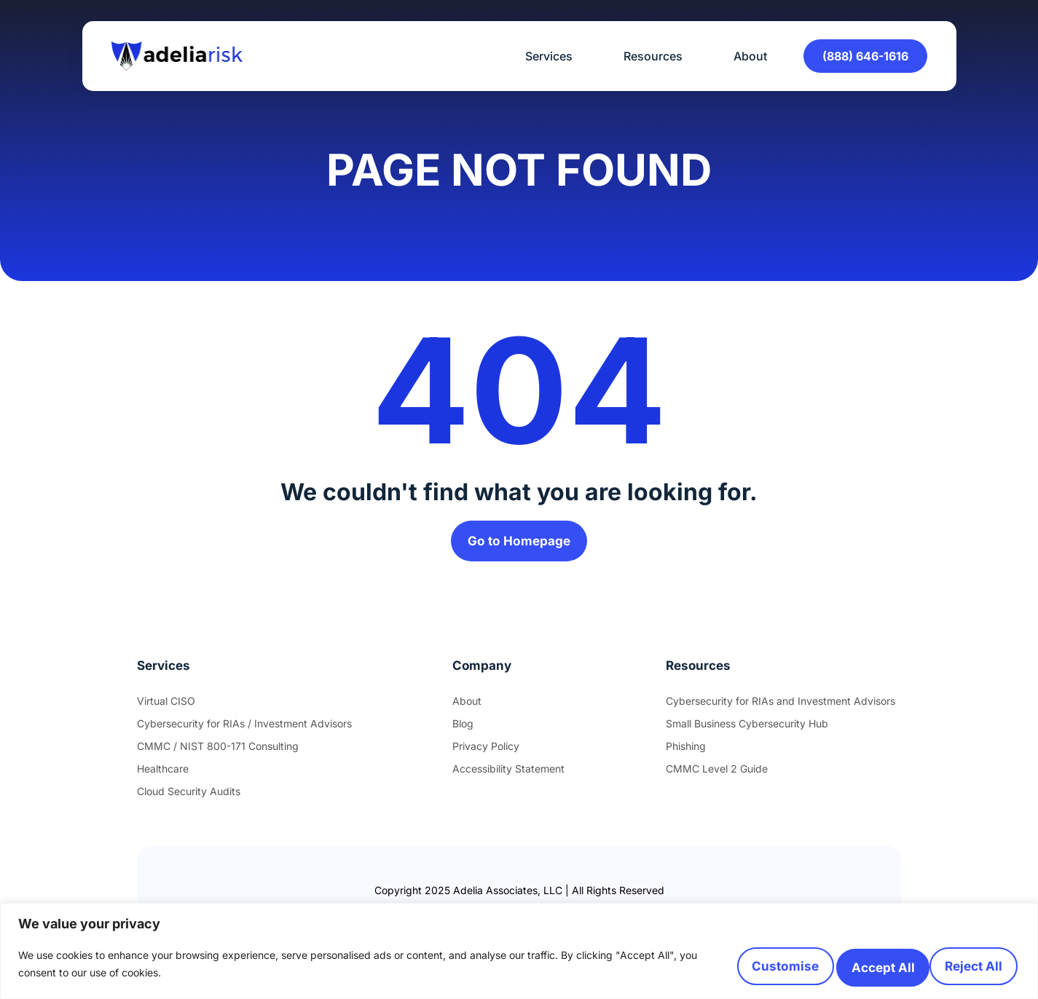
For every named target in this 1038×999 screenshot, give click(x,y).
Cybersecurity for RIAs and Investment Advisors (780, 706)
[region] (519, 948)
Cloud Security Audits (188, 797)
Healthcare (163, 774)
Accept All (957, 962)
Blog (462, 729)
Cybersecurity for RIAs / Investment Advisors (244, 729)
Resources (657, 56)
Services (552, 56)
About (750, 56)
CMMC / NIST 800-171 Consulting (218, 752)
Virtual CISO (166, 706)
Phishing (686, 752)
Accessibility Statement (508, 774)
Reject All (831, 962)
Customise (703, 962)
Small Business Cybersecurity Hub (747, 729)
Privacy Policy (485, 752)
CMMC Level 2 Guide (717, 774)
